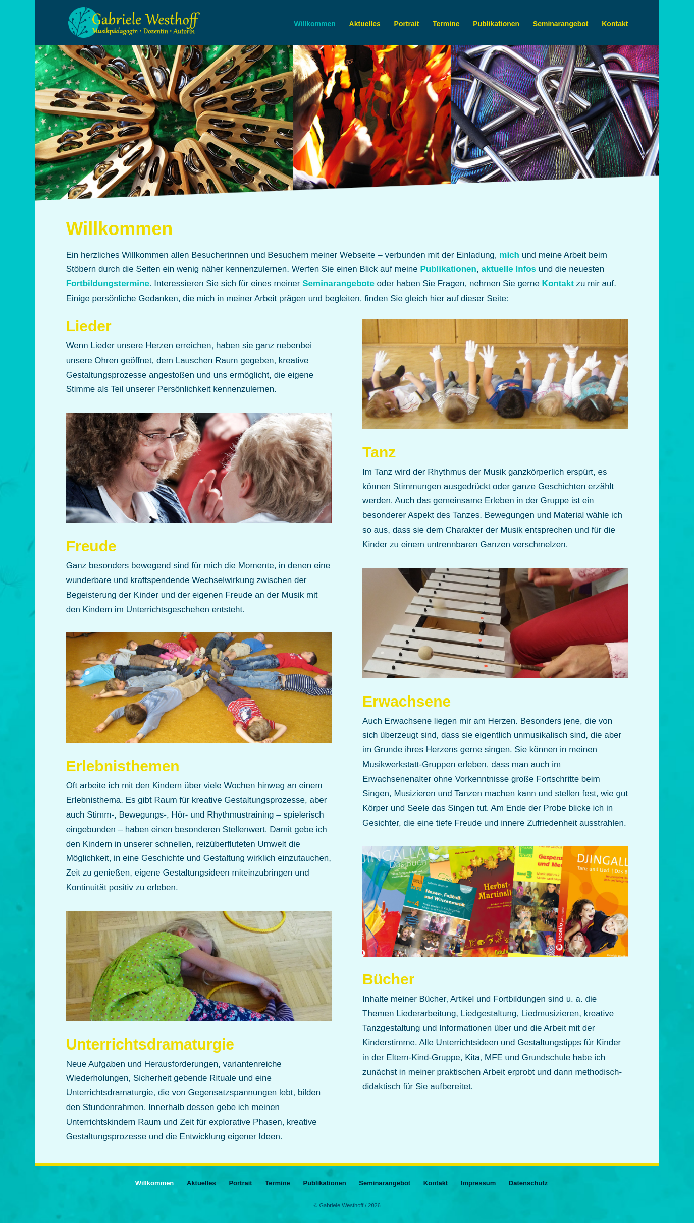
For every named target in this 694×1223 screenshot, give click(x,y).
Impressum (478, 1183)
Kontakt (615, 24)
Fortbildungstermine (107, 283)
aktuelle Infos (508, 269)
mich (509, 255)
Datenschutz (528, 1183)
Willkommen (315, 24)
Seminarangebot (561, 24)
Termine (446, 24)
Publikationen (496, 24)
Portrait (406, 24)
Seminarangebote (338, 283)
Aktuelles (365, 24)
